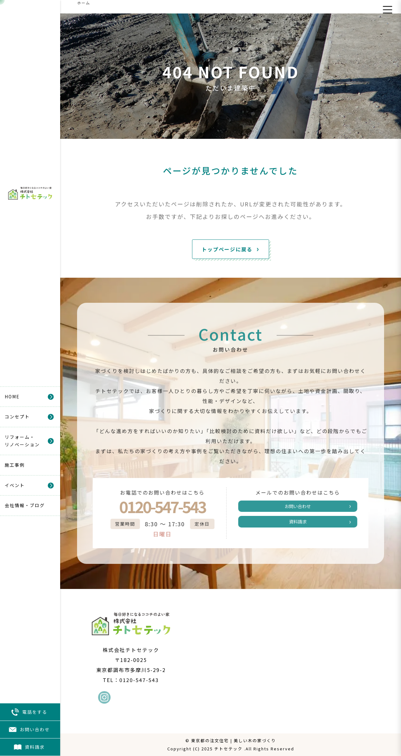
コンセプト (17, 416)
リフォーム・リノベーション (22, 441)
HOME (12, 396)
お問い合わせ (29, 729)
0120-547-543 (156, 506)
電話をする (29, 712)
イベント (15, 485)
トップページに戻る (227, 249)
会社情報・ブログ (25, 505)
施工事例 (15, 465)
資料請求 (29, 747)
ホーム (83, 2)
